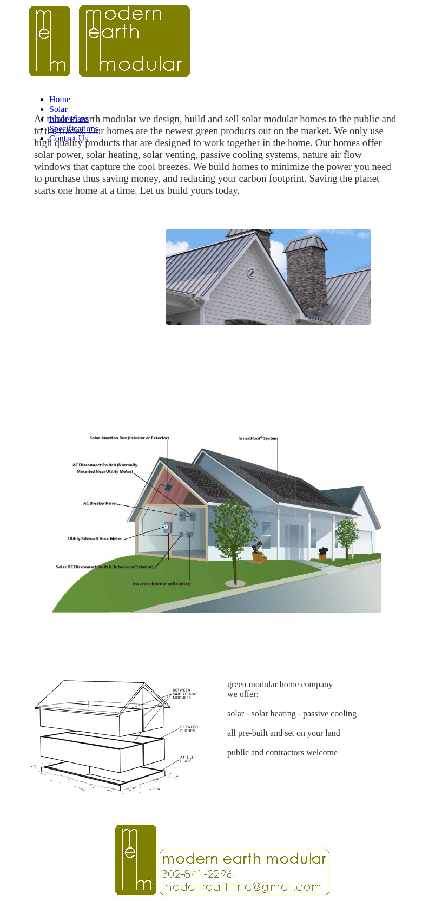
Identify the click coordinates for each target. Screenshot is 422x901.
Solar (58, 109)
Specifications (73, 128)
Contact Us (68, 138)
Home (59, 99)
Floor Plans (69, 118)
